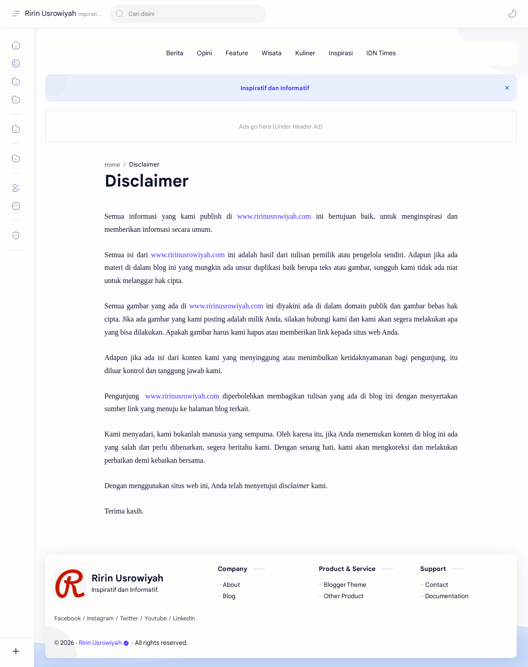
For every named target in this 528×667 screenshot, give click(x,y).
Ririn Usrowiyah (50, 13)
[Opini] (204, 53)
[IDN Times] (381, 53)
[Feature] (237, 53)
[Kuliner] (305, 53)
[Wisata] (272, 53)
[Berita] (174, 53)
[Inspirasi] (341, 53)
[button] (512, 13)
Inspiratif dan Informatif (274, 88)
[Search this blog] (188, 14)
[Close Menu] (507, 88)
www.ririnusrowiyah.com (274, 216)
